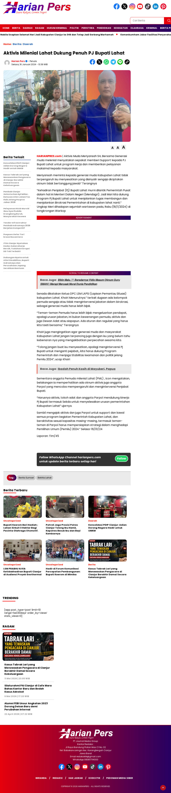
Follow (121, 458)
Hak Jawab (76, 778)
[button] (112, 148)
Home (6, 28)
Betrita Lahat (44, 477)
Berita (16, 28)
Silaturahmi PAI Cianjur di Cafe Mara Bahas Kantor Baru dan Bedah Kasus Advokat (28, 688)
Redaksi (58, 778)
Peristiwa (87, 28)
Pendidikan (104, 28)
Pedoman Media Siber (119, 778)
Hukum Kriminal (57, 28)
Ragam (39, 28)
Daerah (27, 28)
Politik (74, 28)
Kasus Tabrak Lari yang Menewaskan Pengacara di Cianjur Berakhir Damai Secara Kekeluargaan (27, 669)
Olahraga (137, 28)
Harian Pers (18, 61)
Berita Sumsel (26, 477)
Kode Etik (94, 778)
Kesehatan (121, 28)
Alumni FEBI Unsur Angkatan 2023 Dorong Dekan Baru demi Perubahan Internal (26, 706)
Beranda (41, 778)
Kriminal (151, 28)
